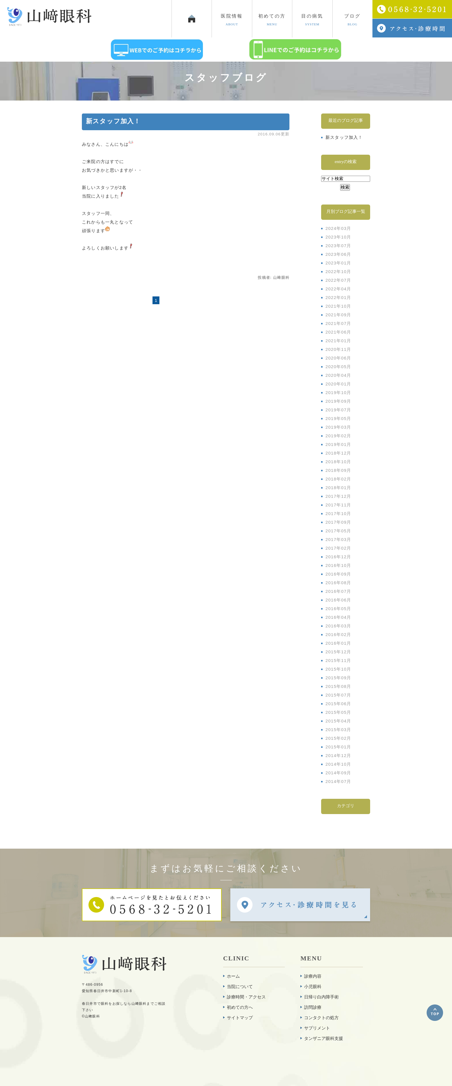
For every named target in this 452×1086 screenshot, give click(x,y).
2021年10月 (338, 306)
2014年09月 (338, 772)
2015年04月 (338, 720)
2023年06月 (338, 254)
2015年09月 (338, 677)
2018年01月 (338, 487)
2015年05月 (338, 712)
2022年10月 (338, 271)
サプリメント (317, 1028)
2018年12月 (338, 453)
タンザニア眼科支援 (323, 1038)
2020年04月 (338, 375)
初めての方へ (240, 1007)
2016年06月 (338, 599)
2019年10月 (338, 392)
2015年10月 (338, 669)
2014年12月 (338, 755)
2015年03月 (338, 729)
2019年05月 (338, 418)
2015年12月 (338, 651)
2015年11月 (338, 660)
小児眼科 (312, 986)
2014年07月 (338, 781)
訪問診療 (312, 1007)
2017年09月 (338, 522)
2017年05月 (338, 530)
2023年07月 (338, 245)
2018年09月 (338, 470)
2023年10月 (338, 236)
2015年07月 (338, 695)
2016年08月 (338, 582)
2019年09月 (338, 401)
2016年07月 (338, 591)
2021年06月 (338, 332)
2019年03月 (338, 427)
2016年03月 (338, 625)
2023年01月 (338, 262)
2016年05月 (338, 608)
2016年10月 (338, 565)
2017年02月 (338, 548)
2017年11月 (338, 504)
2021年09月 (338, 314)
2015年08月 (338, 686)
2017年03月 (338, 539)
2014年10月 (338, 764)
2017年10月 (338, 513)
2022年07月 (338, 280)
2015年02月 (338, 738)
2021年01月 (338, 340)
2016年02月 (338, 634)
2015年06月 (338, 703)
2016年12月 (338, 556)
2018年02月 (338, 478)
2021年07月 (338, 323)
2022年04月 (338, 288)
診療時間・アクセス (246, 996)
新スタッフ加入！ (113, 121)
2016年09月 (338, 574)
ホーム (233, 976)
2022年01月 (338, 297)
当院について (240, 986)
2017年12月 (338, 496)
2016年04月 (338, 617)
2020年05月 (338, 366)
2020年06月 (338, 357)
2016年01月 (338, 643)
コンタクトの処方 (321, 1017)
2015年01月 (338, 746)
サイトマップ (240, 1017)
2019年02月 (338, 435)
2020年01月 (338, 383)
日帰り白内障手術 (321, 996)
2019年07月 (338, 409)
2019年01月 (338, 444)
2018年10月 (338, 461)
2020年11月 (338, 349)
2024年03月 (338, 228)
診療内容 (312, 976)
